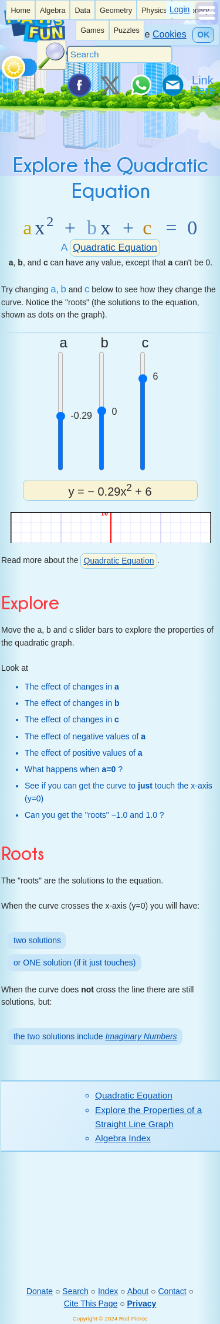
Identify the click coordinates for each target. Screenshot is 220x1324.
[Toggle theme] (4, 64)
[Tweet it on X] (110, 85)
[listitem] (20, 10)
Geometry (116, 10)
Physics (154, 10)
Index (108, 1291)
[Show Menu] (206, 21)
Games (92, 30)
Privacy (142, 1303)
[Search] (119, 54)
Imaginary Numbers (141, 1036)
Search (75, 1291)
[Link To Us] (203, 85)
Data (82, 10)
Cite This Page (91, 1303)
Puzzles (127, 30)
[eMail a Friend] (172, 85)
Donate (39, 1291)
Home (21, 10)
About (138, 1291)
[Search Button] (51, 55)
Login (179, 9)
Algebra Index (123, 1138)
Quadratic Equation (115, 247)
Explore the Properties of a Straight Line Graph (148, 1116)
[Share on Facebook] (79, 85)
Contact (172, 1291)
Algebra (52, 10)
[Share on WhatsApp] (141, 85)
